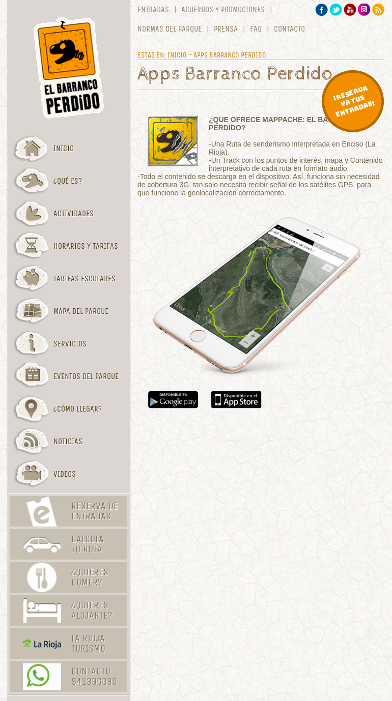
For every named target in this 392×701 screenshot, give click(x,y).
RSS (378, 10)
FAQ (256, 29)
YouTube (350, 10)
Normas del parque (169, 29)
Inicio (177, 55)
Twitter (335, 10)
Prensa (226, 29)
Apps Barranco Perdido (229, 55)
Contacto (289, 29)
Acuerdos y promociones (223, 10)
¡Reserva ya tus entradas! (354, 101)
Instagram (364, 10)
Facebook (321, 10)
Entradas (153, 10)
